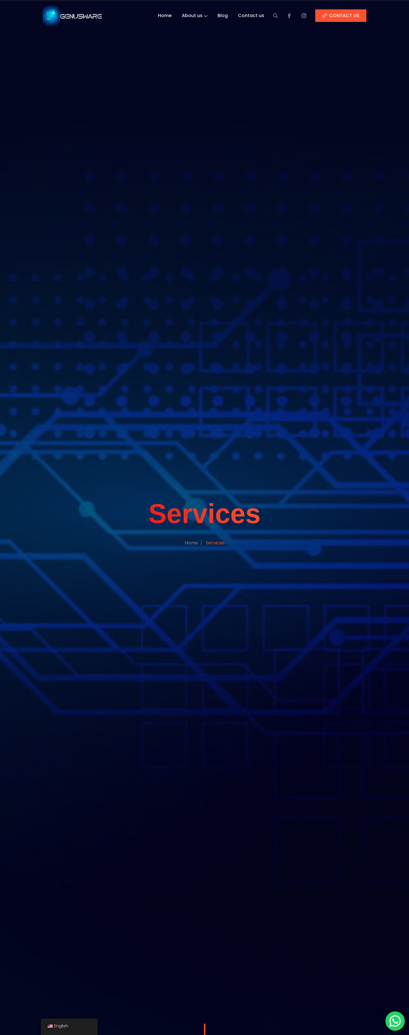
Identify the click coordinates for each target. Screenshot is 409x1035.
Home (164, 15)
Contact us (251, 15)
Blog (223, 15)
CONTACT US (341, 15)
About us (195, 15)
